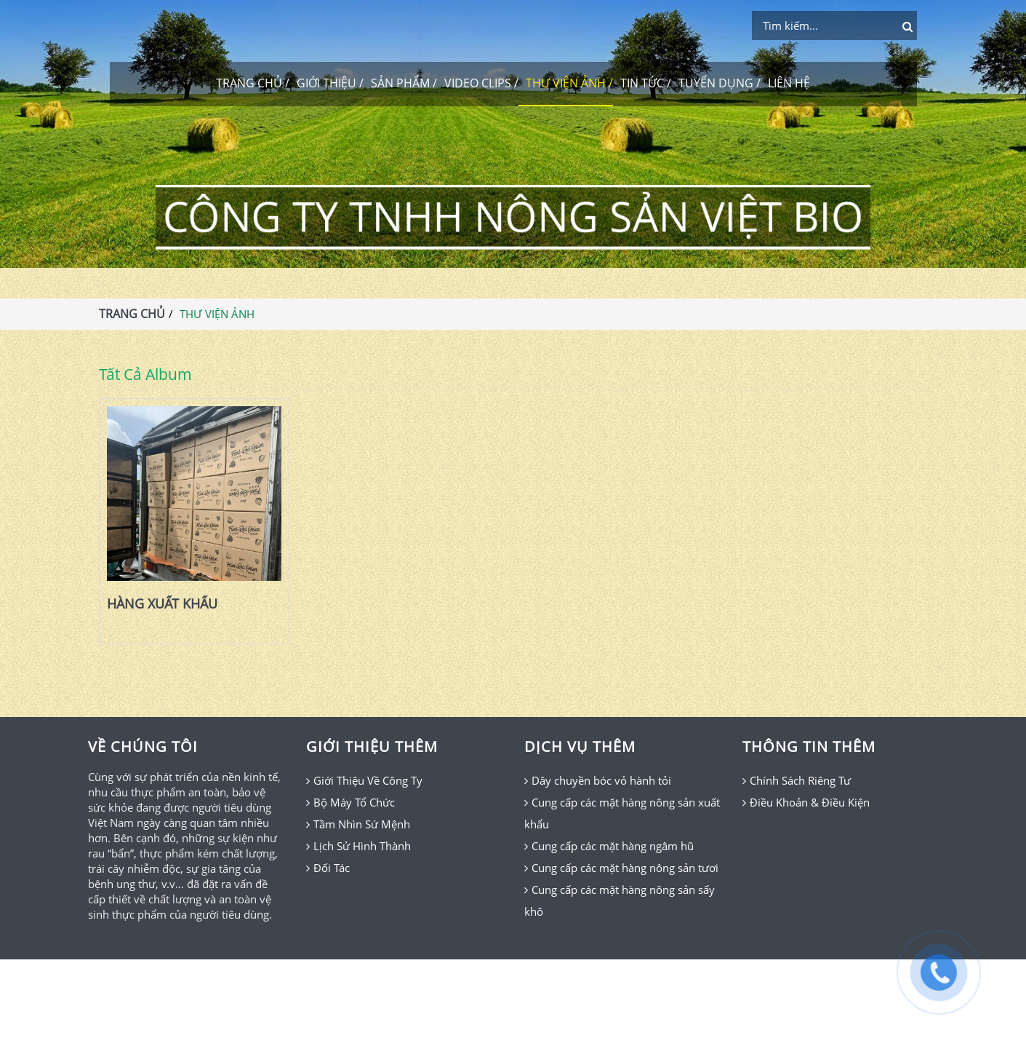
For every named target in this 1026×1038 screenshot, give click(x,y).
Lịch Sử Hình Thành (362, 846)
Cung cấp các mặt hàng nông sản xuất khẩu (622, 813)
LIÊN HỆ (789, 83)
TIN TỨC (642, 83)
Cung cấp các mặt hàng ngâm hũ (613, 846)
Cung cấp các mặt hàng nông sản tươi (625, 867)
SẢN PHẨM (400, 83)
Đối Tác (331, 867)
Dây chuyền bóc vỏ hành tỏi (601, 780)
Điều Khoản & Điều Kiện (810, 802)
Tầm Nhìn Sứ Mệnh (361, 824)
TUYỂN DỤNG (715, 83)
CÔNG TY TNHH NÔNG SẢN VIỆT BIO (513, 216)
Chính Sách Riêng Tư (800, 780)
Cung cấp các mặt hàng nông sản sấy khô (619, 900)
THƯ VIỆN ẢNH (566, 83)
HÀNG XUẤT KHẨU (162, 603)
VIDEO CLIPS (477, 83)
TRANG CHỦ (249, 83)
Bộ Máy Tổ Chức (354, 802)
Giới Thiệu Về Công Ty (367, 780)
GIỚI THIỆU (326, 83)
